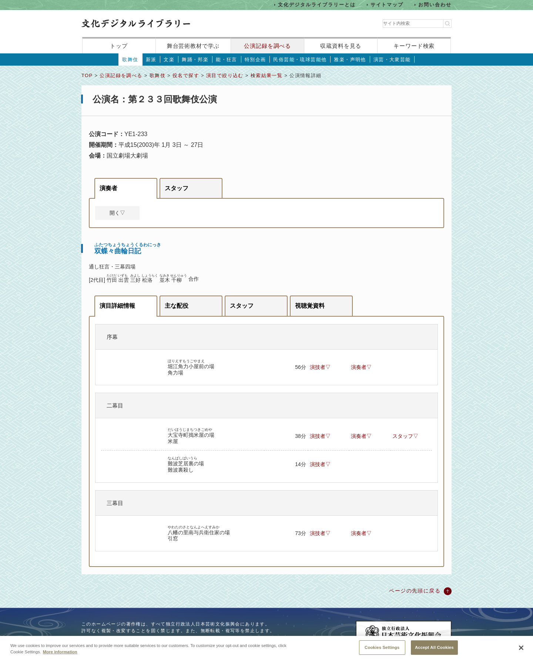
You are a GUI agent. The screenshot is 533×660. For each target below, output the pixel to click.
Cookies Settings (382, 651)
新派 (151, 59)
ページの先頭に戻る (414, 591)
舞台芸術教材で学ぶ (193, 46)
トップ (119, 46)
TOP (87, 75)
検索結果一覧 (266, 75)
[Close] (521, 652)
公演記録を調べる (267, 46)
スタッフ (176, 188)
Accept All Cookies (434, 651)
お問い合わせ (435, 4)
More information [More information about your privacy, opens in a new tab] (60, 655)
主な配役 (176, 306)
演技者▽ (320, 367)
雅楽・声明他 (350, 59)
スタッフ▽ (405, 436)
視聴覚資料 (310, 306)
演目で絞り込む (225, 75)
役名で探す (185, 75)
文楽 (169, 59)
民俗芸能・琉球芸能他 (299, 59)
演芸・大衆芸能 (392, 59)
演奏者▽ (361, 367)
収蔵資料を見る (340, 46)
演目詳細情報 (117, 306)
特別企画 (255, 59)
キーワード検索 (414, 46)
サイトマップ (387, 4)
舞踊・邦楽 (195, 59)
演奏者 (108, 188)
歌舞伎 (130, 59)
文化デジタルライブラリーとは (316, 4)
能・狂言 (226, 59)
